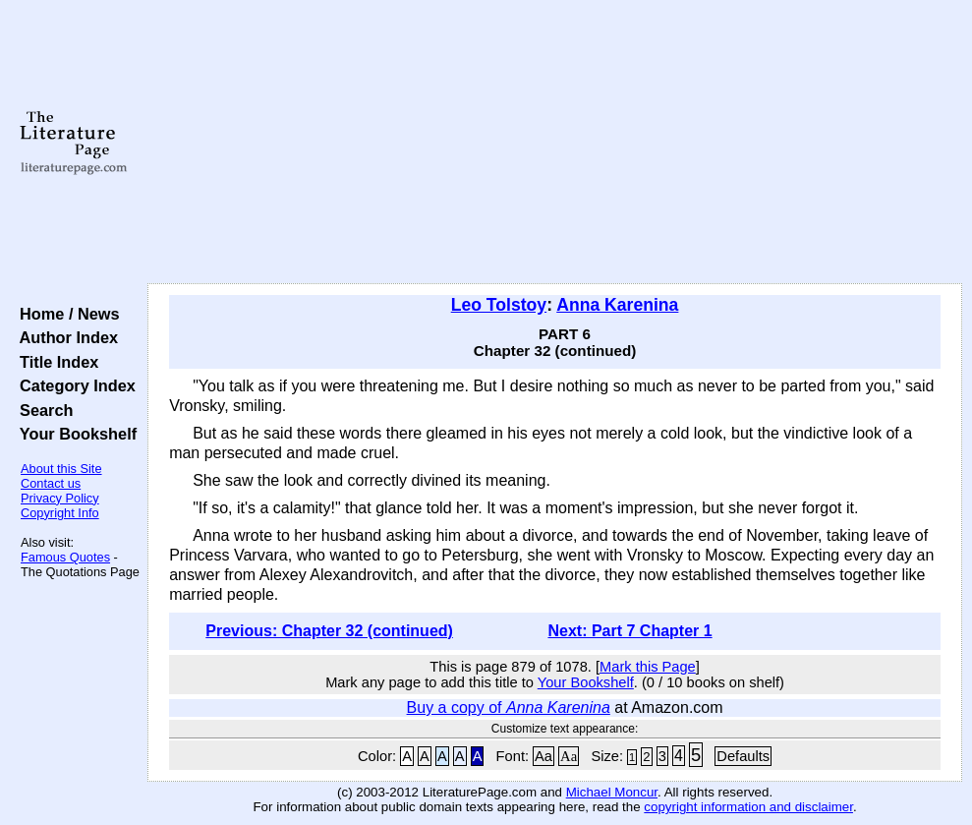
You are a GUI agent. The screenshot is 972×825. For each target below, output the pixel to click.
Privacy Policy (60, 498)
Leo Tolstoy (498, 305)
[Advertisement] (555, 142)
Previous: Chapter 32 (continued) (329, 630)
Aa (543, 756)
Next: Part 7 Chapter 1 (629, 630)
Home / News (65, 314)
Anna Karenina (617, 305)
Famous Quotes (65, 557)
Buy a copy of (508, 707)
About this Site (61, 468)
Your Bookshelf (74, 433)
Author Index (64, 337)
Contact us (51, 483)
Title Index (54, 362)
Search (42, 410)
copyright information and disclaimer (748, 806)
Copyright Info (60, 512)
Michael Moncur (612, 792)
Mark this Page (648, 667)
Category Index (73, 385)
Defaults (743, 756)
